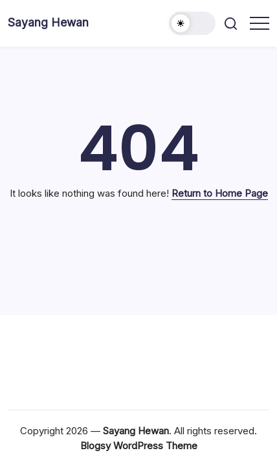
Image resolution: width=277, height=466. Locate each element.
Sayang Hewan (48, 22)
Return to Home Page (220, 193)
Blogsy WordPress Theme (138, 445)
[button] (192, 23)
